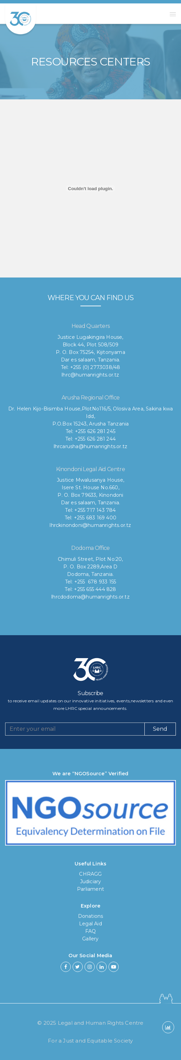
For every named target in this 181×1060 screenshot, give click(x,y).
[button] (172, 14)
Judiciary (90, 881)
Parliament (90, 889)
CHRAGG (90, 874)
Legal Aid (90, 924)
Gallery (90, 939)
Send (160, 729)
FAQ (90, 931)
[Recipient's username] (75, 729)
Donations (90, 916)
